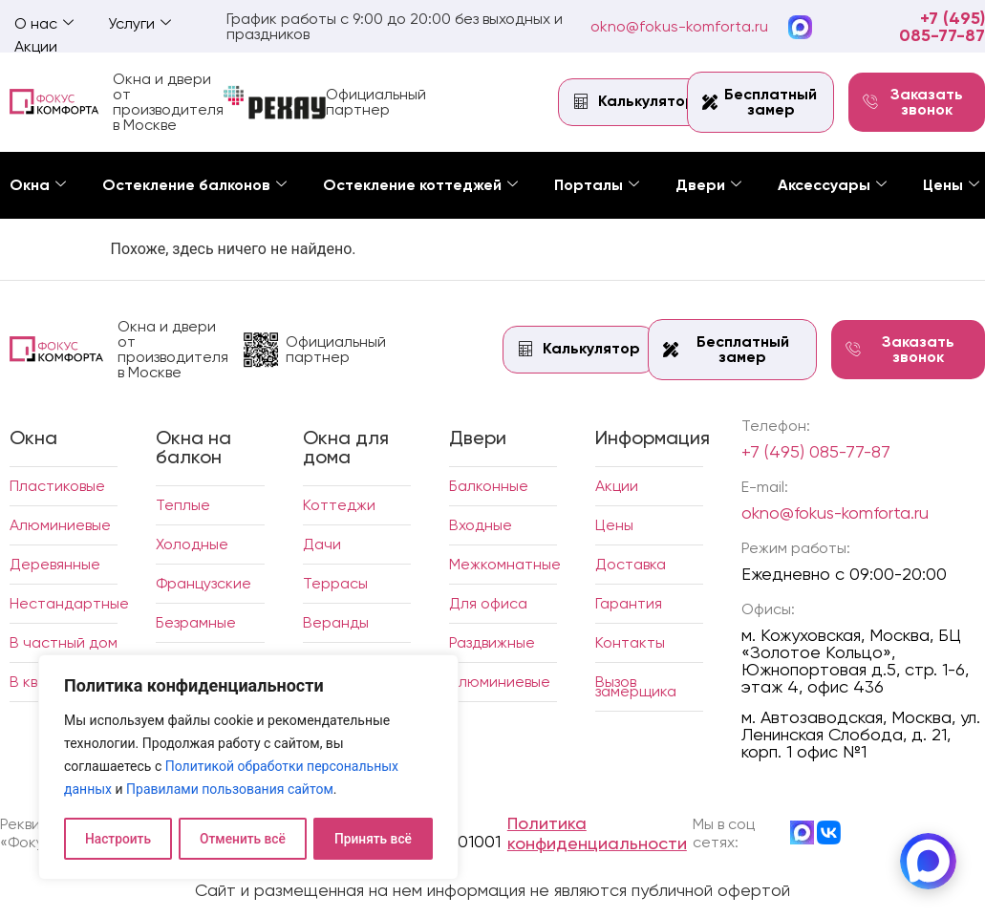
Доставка (630, 564)
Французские (203, 583)
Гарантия (628, 603)
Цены (951, 185)
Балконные (488, 486)
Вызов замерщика (635, 686)
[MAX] (927, 860)
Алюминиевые (60, 525)
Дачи (322, 544)
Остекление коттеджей (420, 185)
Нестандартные (69, 603)
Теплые (183, 505)
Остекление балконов (194, 185)
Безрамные (196, 622)
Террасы (335, 583)
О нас (44, 23)
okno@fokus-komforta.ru (679, 26)
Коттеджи (339, 505)
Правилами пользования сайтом (229, 791)
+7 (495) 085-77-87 (942, 27)
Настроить (117, 838)
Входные (480, 525)
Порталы (596, 185)
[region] (248, 768)
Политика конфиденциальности (597, 833)
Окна (38, 185)
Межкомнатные (505, 564)
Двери (708, 185)
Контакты (630, 642)
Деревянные (55, 564)
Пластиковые (57, 486)
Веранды (336, 622)
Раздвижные (492, 642)
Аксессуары (832, 185)
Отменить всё (243, 838)
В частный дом (64, 642)
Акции (35, 46)
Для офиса (488, 603)
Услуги (139, 23)
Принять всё (373, 838)
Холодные (192, 544)
